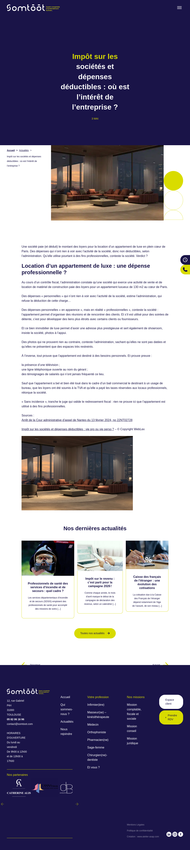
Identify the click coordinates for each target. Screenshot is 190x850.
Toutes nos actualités (95, 633)
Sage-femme (95, 747)
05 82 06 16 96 (15, 719)
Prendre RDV (171, 717)
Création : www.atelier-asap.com (143, 836)
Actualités (24, 150)
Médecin (93, 724)
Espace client (169, 701)
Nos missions (136, 697)
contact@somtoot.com (17, 723)
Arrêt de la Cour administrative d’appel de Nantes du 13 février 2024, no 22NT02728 (77, 420)
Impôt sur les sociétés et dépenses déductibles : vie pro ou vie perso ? (68, 429)
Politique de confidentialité (140, 830)
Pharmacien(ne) (98, 739)
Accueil (11, 150)
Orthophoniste (96, 732)
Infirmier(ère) (95, 704)
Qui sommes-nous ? (66, 709)
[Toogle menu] (179, 7)
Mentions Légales (135, 824)
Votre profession (98, 697)
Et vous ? (93, 767)
